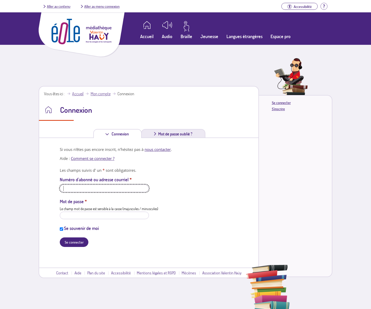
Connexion (121, 134)
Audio (167, 36)
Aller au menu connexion (102, 6)
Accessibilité (121, 272)
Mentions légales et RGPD (156, 272)
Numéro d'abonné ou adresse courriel (96, 179)
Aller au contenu (58, 6)
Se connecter (281, 102)
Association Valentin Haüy (221, 272)
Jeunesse (209, 36)
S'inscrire (278, 109)
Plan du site (96, 272)
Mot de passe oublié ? (175, 133)
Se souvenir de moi (81, 228)
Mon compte (101, 93)
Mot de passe (73, 201)
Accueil (77, 93)
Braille (186, 36)
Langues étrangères (244, 36)
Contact (62, 272)
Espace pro (281, 36)
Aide (77, 272)
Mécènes (189, 272)
